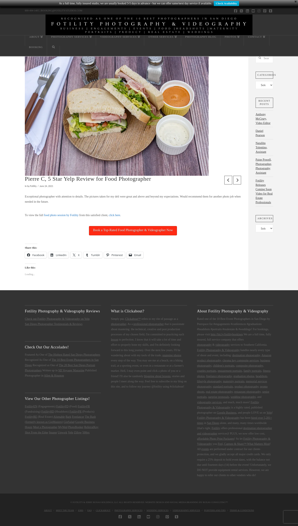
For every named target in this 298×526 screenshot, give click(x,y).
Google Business (85, 422)
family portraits (253, 370)
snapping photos (171, 355)
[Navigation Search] (53, 51)
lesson (114, 339)
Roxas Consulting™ (215, 502)
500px (86, 432)
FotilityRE (31, 416)
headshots (261, 376)
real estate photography (219, 391)
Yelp (70, 432)
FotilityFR (84, 406)
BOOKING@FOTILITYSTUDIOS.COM (61, 10)
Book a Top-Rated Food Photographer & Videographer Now (133, 230)
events (205, 449)
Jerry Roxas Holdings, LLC (102, 502)
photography (204, 344)
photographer (118, 324)
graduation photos (243, 376)
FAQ (89, 510)
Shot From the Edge (36, 432)
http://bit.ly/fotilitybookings (227, 334)
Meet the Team (65, 510)
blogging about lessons (157, 376)
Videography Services (186, 510)
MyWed (62, 427)
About (48, 510)
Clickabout (103, 510)
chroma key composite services (240, 360)
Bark (68, 416)
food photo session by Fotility (61, 215)
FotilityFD (62, 406)
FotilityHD (47, 411)
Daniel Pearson (260, 133)
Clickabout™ (133, 318)
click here (114, 215)
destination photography (246, 355)
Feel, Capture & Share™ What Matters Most (244, 443)
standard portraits (223, 386)
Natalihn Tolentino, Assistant (261, 147)
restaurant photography (247, 391)
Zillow (78, 432)
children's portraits (223, 365)
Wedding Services (157, 510)
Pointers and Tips (215, 510)
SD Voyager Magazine (71, 370)
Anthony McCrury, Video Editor (263, 119)
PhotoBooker (75, 427)
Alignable (59, 416)
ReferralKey (91, 427)
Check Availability (226, 3)
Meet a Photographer (45, 427)
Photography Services (128, 510)
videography (222, 344)
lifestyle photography (209, 381)
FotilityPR (76, 411)
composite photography (249, 365)
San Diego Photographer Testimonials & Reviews (53, 324)
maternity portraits (233, 381)
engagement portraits (230, 370)
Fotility (216, 428)
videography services (209, 402)
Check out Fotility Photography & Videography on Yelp (57, 318)
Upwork (62, 432)
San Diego (213, 423)
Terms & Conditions (242, 510)
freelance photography (219, 376)
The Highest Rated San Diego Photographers (74, 354)
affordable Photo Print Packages (215, 438)
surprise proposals (218, 396)
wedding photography (243, 396)
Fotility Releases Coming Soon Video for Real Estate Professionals (264, 191)
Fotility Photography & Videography (218, 350)
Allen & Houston (54, 375)
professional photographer (148, 324)
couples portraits (206, 370)
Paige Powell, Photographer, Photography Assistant (264, 166)
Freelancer (78, 416)
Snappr (53, 432)
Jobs (80, 510)
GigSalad (69, 422)
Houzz (28, 427)
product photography (246, 386)
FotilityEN (31, 406)
